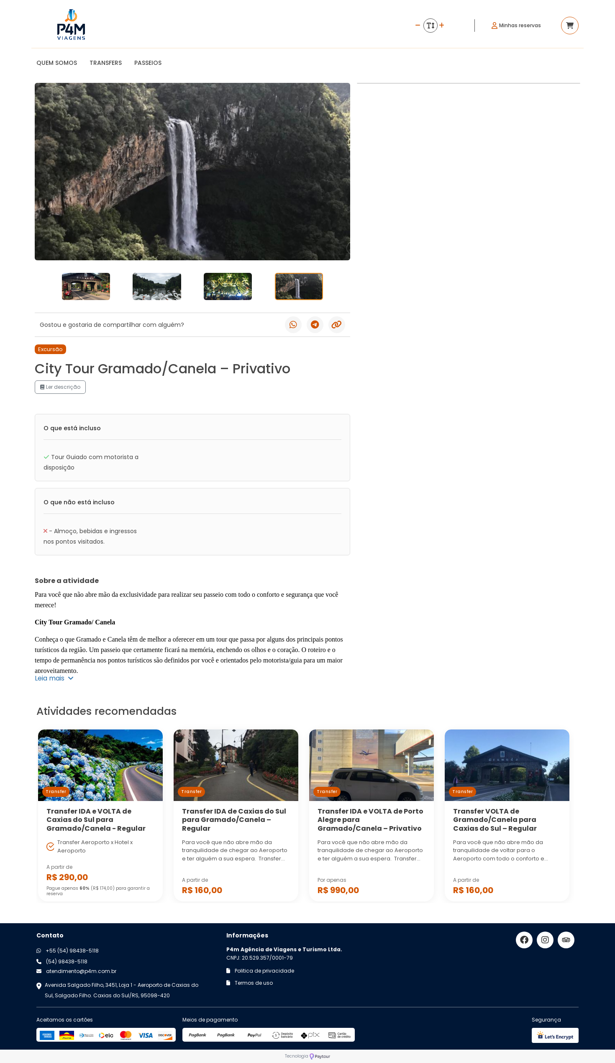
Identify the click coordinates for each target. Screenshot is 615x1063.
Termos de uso (249, 982)
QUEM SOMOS (56, 63)
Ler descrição (60, 386)
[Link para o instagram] (545, 940)
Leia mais (54, 678)
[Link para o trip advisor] (566, 940)
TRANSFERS (106, 63)
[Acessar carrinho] (570, 25)
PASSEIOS (147, 63)
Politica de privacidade (260, 970)
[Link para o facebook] (524, 940)
